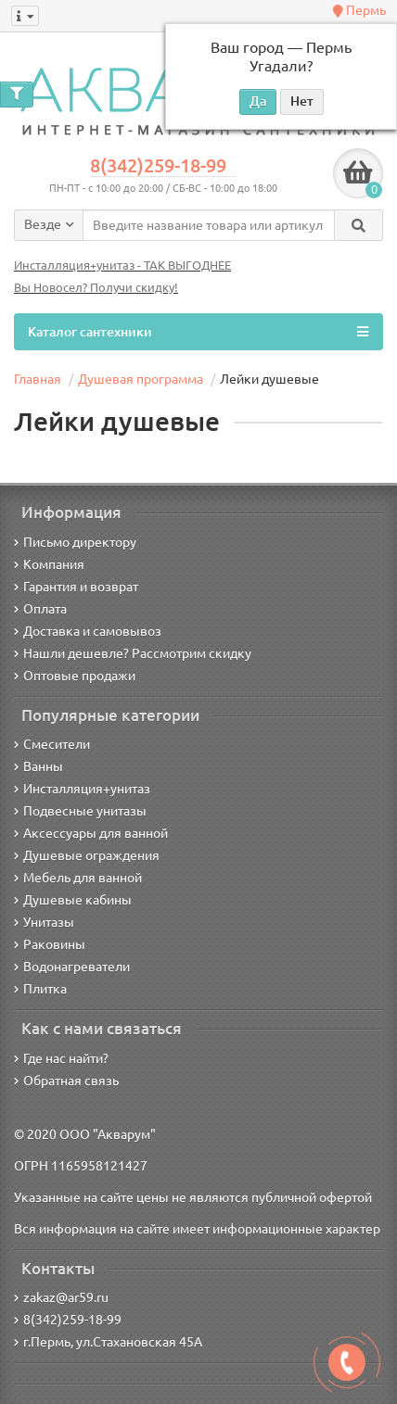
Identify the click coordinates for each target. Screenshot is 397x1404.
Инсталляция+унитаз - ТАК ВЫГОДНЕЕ (122, 265)
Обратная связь (66, 1080)
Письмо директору (75, 542)
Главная (37, 379)
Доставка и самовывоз (87, 631)
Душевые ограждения (87, 855)
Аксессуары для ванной (91, 833)
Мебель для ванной (78, 877)
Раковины (49, 944)
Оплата (40, 608)
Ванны (38, 766)
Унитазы (44, 922)
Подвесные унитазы (80, 810)
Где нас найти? (61, 1058)
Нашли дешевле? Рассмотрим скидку (132, 653)
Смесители (52, 744)
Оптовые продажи (74, 675)
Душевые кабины (73, 899)
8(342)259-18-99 (158, 166)
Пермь (359, 10)
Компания (49, 564)
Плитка (40, 988)
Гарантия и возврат (76, 586)
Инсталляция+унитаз (82, 788)
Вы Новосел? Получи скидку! (96, 288)
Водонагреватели (72, 966)
